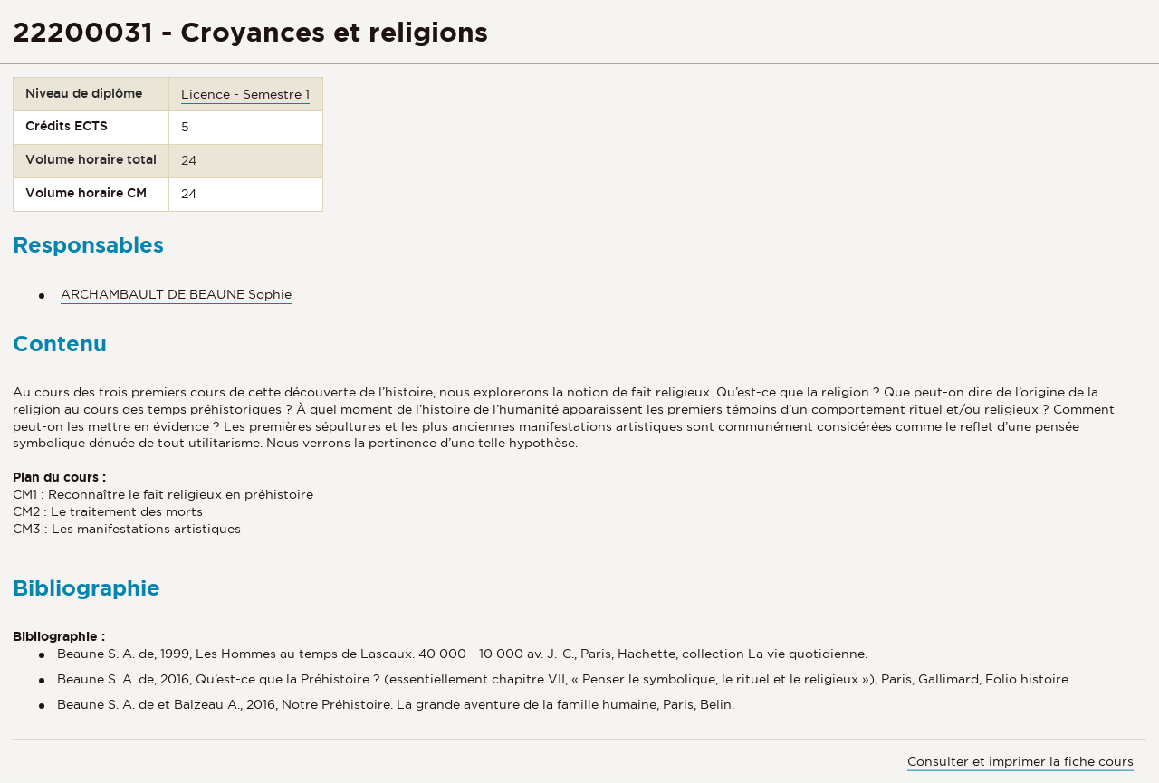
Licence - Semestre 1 (245, 94)
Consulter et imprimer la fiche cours (1020, 761)
